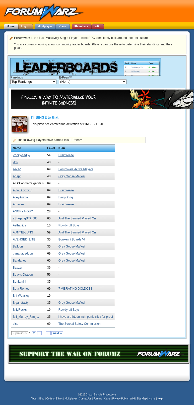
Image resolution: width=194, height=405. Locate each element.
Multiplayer (71, 398)
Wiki (132, 398)
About (34, 398)
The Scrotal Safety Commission (79, 324)
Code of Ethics (54, 398)
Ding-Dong (65, 197)
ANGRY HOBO (23, 211)
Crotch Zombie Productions (101, 394)
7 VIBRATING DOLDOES (75, 288)
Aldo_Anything (22, 190)
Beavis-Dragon (23, 274)
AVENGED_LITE (24, 239)
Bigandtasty (21, 302)
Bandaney (19, 260)
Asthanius (19, 225)
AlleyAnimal (21, 197)
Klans (107, 398)
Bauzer (17, 267)
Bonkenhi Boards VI (71, 239)
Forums (97, 398)
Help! (160, 398)
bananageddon (23, 253)
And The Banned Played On (77, 218)
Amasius (18, 204)
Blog (41, 398)
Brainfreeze (66, 155)
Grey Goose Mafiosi (71, 176)
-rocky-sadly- (21, 155)
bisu (15, 324)
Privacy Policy (120, 398)
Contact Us (85, 398)
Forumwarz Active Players (75, 169)
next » (57, 333)
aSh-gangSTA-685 (25, 218)
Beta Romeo (21, 288)
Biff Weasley (21, 295)
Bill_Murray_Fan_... (26, 316)
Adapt (17, 176)
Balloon (18, 246)
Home (152, 398)
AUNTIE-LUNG (23, 232)
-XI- (15, 162)
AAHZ (17, 169)
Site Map (142, 398)
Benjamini (19, 281)
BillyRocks (20, 309)
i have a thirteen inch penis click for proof (85, 316)
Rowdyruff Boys (69, 225)
